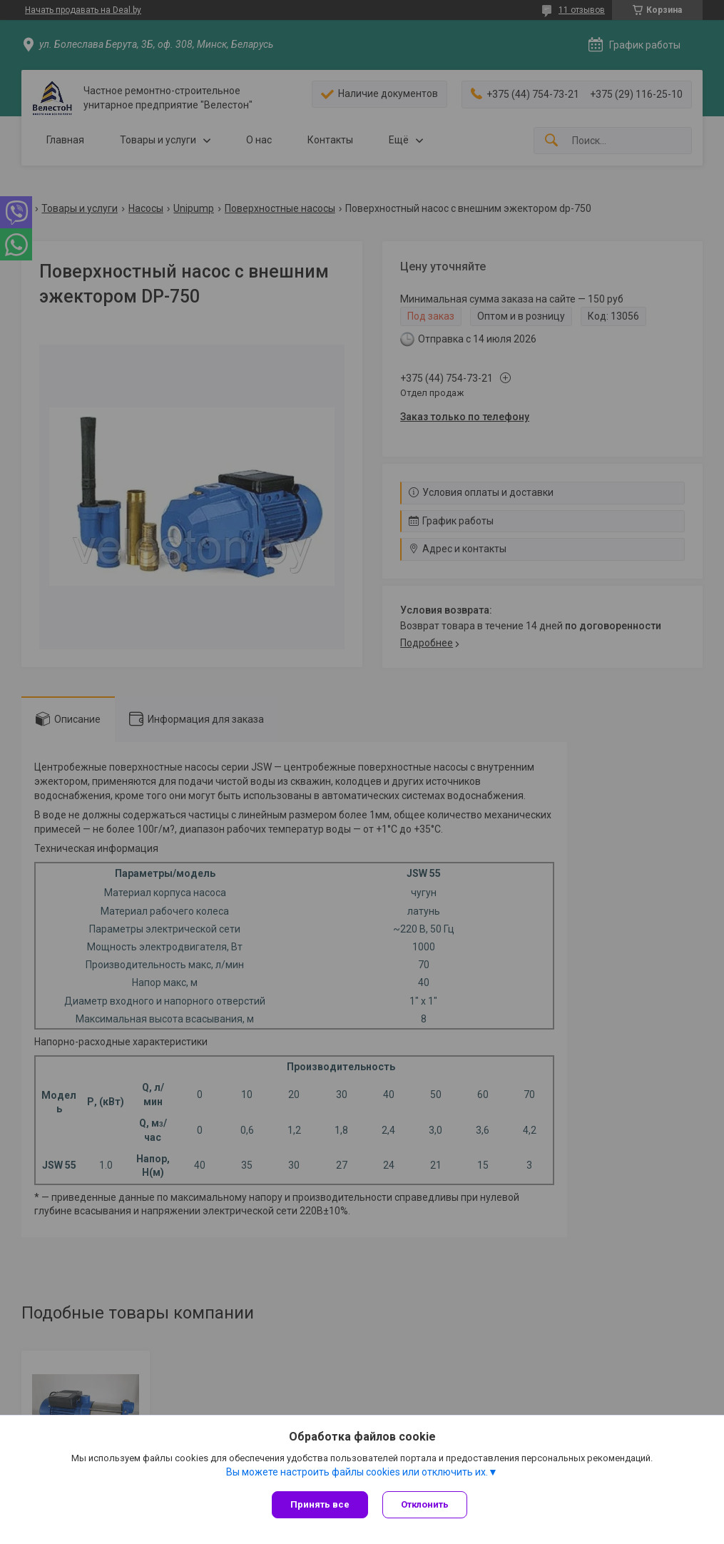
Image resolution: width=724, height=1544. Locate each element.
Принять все (320, 1504)
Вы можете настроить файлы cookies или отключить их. (357, 1472)
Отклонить (425, 1504)
